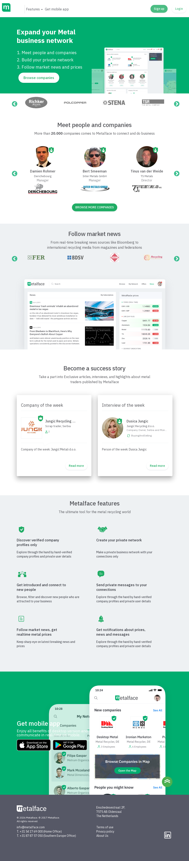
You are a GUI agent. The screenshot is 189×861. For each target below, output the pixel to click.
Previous (13, 103)
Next (176, 103)
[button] (34, 9)
